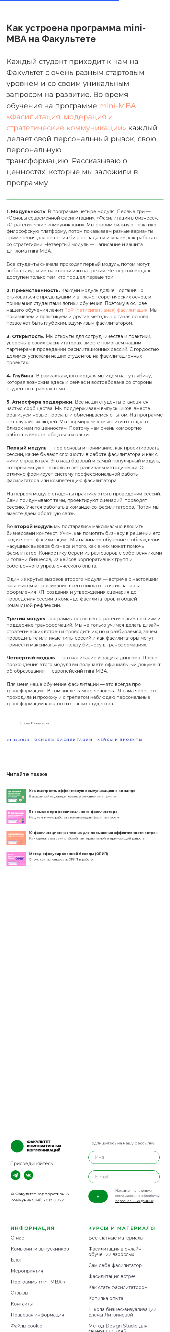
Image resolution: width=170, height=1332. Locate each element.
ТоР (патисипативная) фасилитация (106, 310)
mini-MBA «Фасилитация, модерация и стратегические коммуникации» (71, 117)
